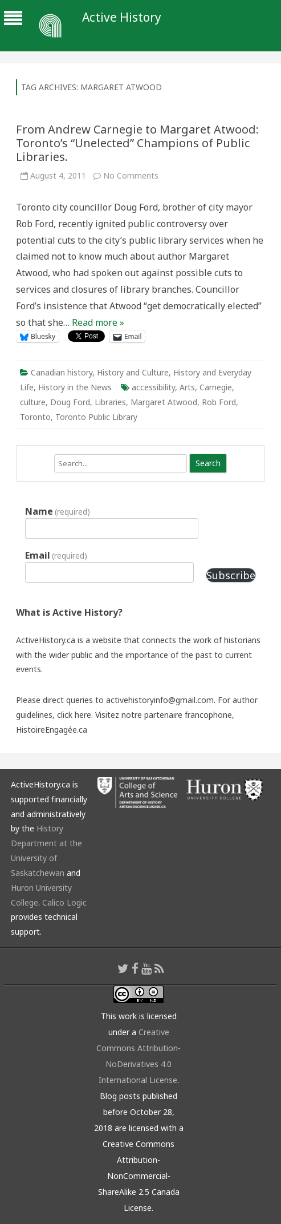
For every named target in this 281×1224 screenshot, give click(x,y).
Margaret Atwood (164, 402)
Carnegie (215, 387)
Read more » (98, 322)
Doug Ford (70, 402)
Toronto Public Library (96, 416)
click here (74, 714)
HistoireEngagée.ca (51, 729)
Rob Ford (219, 402)
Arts (187, 387)
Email (56, 555)
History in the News (75, 387)
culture (33, 402)
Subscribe (230, 575)
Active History (121, 17)
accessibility (153, 387)
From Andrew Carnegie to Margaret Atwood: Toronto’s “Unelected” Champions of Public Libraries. (137, 143)
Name (57, 511)
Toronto (35, 416)
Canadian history (61, 372)
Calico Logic (64, 902)
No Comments (130, 175)
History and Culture (133, 372)
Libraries (110, 402)
